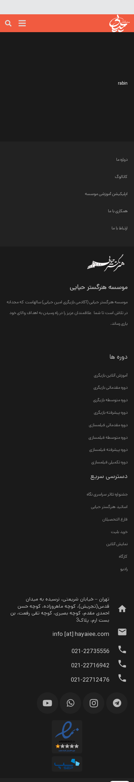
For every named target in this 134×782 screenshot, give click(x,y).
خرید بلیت (119, 532)
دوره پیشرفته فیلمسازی (108, 450)
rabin (123, 83)
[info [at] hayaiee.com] (118, 634)
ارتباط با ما (119, 228)
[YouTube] (47, 703)
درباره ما (122, 159)
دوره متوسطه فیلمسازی (108, 437)
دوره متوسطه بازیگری (110, 400)
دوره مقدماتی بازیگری (111, 387)
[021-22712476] (118, 680)
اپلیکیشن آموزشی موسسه (106, 194)
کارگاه (123, 556)
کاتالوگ (121, 177)
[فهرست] (22, 23)
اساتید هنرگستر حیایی (109, 507)
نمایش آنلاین (117, 544)
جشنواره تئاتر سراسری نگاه (107, 494)
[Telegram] (117, 703)
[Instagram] (93, 703)
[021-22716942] (118, 666)
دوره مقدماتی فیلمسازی (108, 425)
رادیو (124, 569)
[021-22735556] (118, 651)
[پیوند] (106, 23)
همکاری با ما (118, 211)
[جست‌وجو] (8, 23)
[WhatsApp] (70, 703)
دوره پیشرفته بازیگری (111, 412)
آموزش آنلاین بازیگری (111, 375)
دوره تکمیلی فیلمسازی (109, 462)
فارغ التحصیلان (115, 519)
